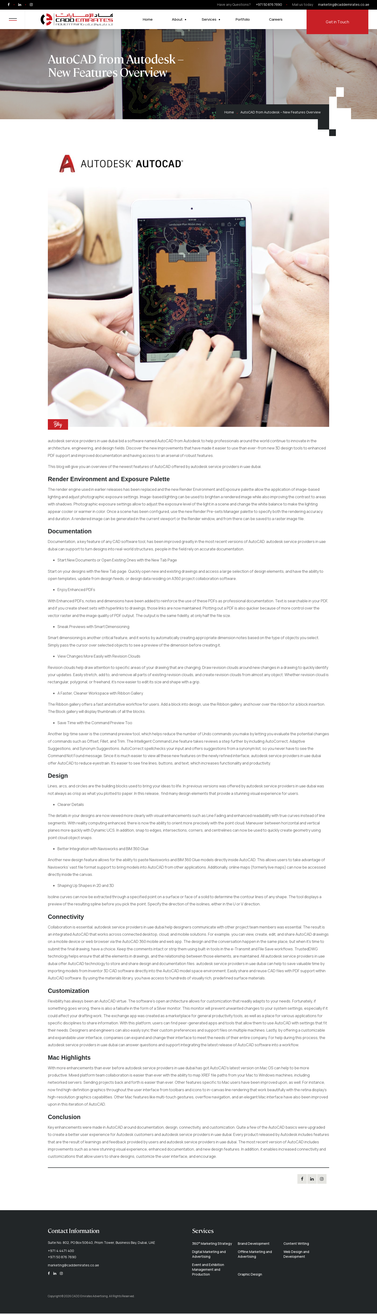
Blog (58, 425)
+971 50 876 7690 (269, 4)
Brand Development (254, 1244)
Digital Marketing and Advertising (209, 1254)
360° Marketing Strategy (212, 1244)
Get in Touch (337, 22)
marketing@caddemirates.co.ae (343, 4)
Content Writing (296, 1244)
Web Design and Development (296, 1254)
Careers (277, 19)
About (179, 19)
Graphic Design (250, 1275)
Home (150, 19)
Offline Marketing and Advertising (255, 1254)
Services (211, 19)
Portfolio (245, 19)
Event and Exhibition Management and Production (208, 1270)
